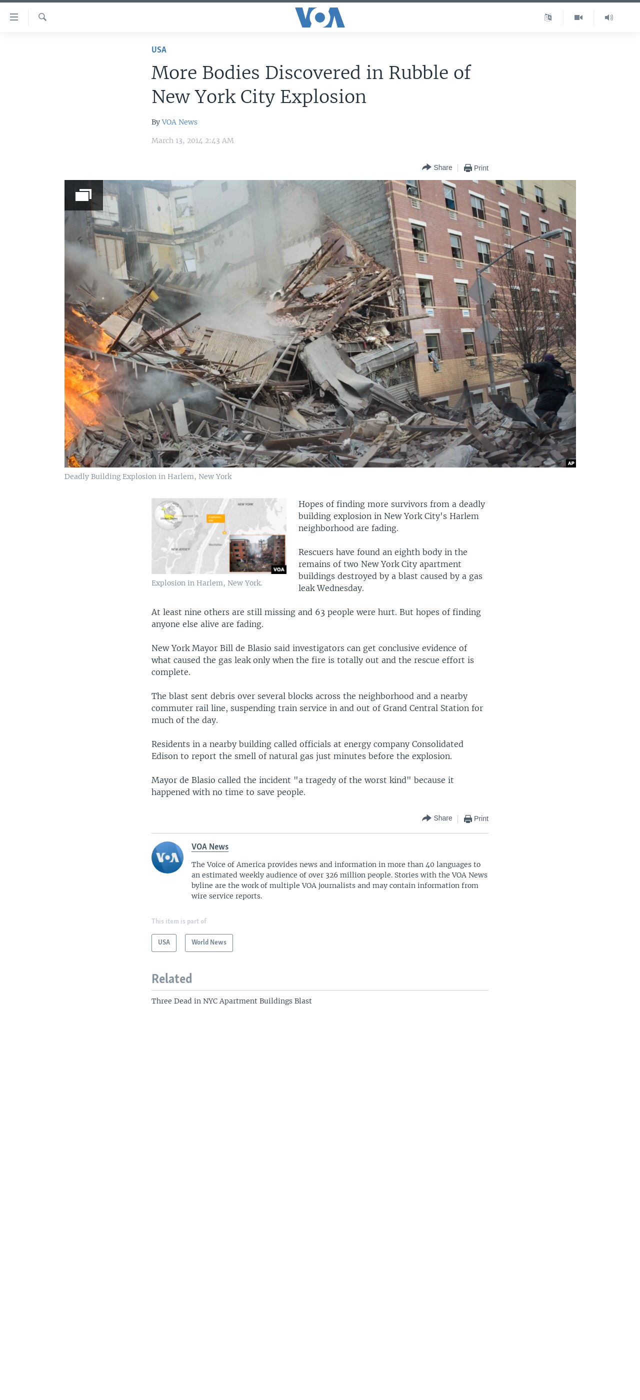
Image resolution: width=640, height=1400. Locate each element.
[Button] (437, 167)
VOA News (180, 122)
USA (159, 50)
